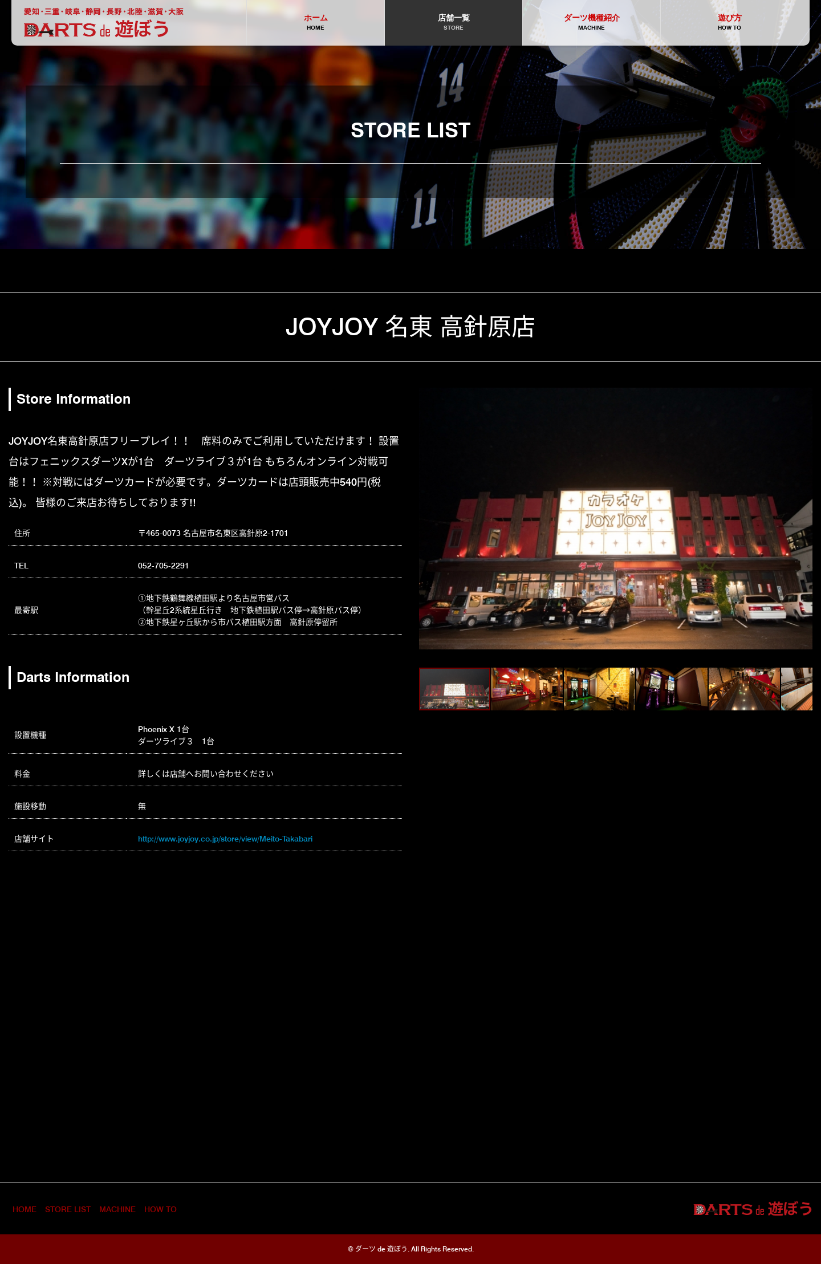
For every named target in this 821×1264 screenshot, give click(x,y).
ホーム (315, 22)
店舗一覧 (453, 22)
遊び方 (729, 22)
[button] (429, 519)
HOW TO (160, 1209)
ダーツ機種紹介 (591, 22)
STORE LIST (68, 1209)
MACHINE (117, 1209)
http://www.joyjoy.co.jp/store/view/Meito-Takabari (225, 838)
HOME (24, 1209)
